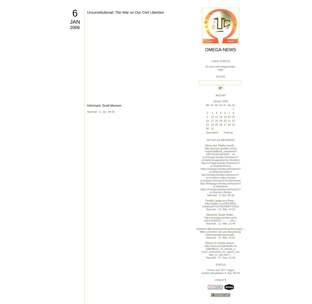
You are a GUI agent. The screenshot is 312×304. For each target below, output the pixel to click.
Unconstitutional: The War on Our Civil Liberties (125, 12)
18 (216, 120)
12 (220, 116)
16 (207, 120)
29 (233, 124)
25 (216, 124)
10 (212, 116)
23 (207, 124)
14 (229, 116)
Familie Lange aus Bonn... (220, 200)
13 (225, 116)
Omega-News (220, 49)
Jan (75, 22)
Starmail (92, 111)
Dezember (212, 132)
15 (233, 116)
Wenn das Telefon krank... (220, 145)
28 (229, 124)
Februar (228, 132)
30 (207, 128)
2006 (75, 27)
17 (212, 120)
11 (216, 116)
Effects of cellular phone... (220, 243)
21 (229, 120)
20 (225, 120)
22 (233, 120)
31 (212, 128)
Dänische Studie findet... (220, 214)
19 (220, 120)
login (220, 69)
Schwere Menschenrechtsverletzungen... (220, 228)
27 (225, 124)
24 (212, 124)
